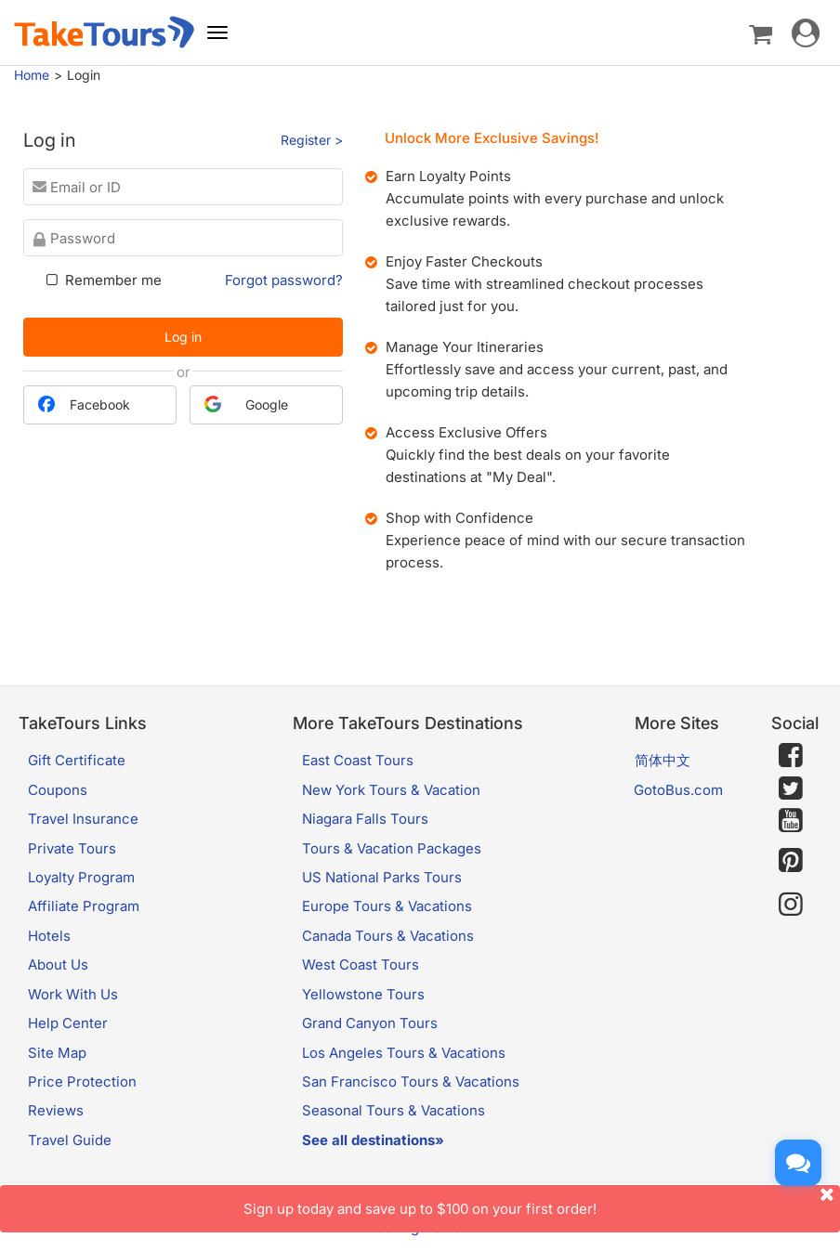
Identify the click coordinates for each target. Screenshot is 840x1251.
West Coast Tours (360, 964)
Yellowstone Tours (363, 994)
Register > (312, 140)
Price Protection (82, 1081)
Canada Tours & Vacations (388, 936)
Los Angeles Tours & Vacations (403, 1053)
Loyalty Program (81, 877)
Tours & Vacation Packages (391, 848)
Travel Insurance (83, 818)
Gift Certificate (76, 760)
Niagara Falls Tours (365, 818)
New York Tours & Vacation (391, 790)
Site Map (57, 1053)
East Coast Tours (357, 760)
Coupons (57, 790)
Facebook (84, 404)
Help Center (68, 1023)
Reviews (56, 1110)
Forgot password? (284, 280)
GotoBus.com (678, 790)
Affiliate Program (83, 906)
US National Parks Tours (382, 877)
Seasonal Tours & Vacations (393, 1110)
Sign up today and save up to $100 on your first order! (541, 1201)
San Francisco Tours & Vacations (410, 1081)
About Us (58, 964)
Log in (183, 337)
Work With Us (73, 994)
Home (31, 75)
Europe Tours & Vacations (387, 906)
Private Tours (72, 848)
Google (246, 404)
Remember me (102, 280)
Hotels (49, 936)
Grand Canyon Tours (370, 1023)
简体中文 (662, 760)
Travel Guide (70, 1140)
